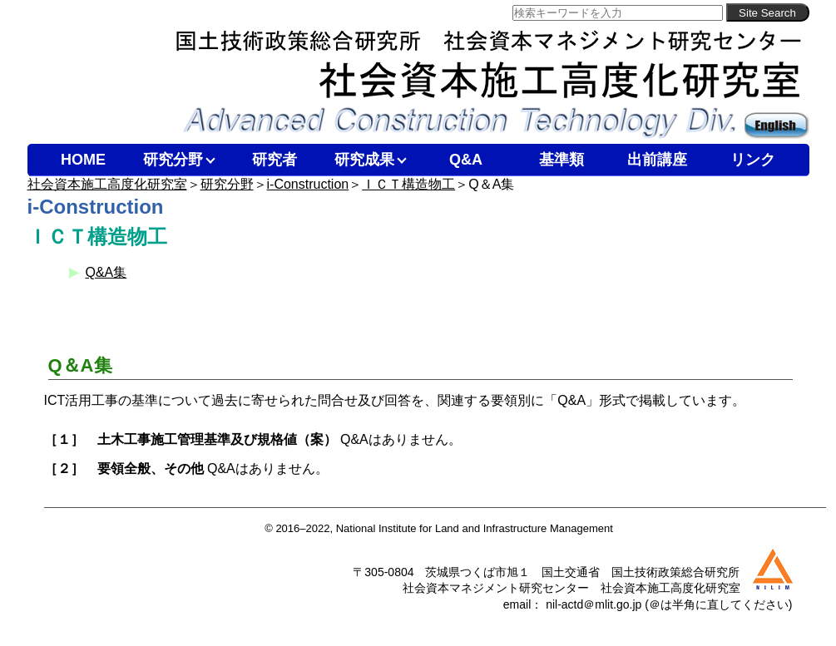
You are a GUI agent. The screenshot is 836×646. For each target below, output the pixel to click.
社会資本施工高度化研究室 (107, 184)
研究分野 (173, 159)
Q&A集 (106, 272)
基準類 (561, 159)
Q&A (465, 159)
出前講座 (657, 159)
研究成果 (364, 159)
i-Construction (308, 184)
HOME (83, 159)
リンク (752, 159)
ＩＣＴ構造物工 (408, 184)
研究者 (274, 159)
